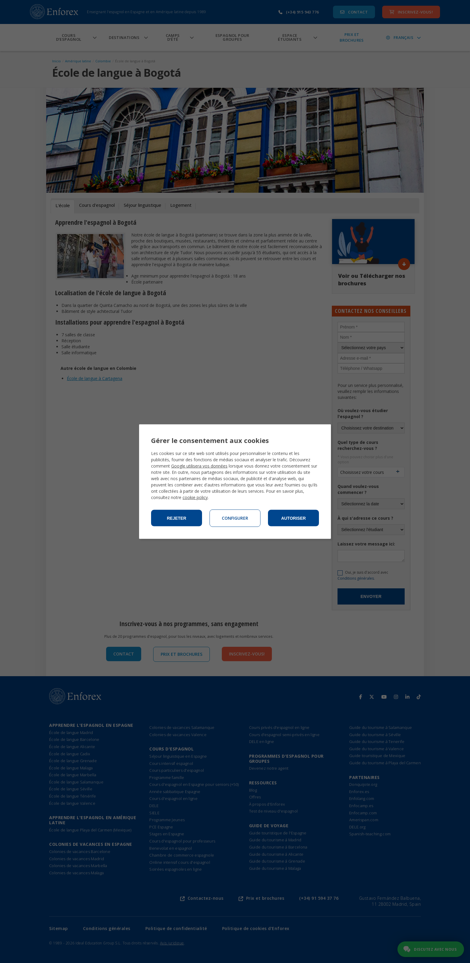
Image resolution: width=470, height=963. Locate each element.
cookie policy (195, 497)
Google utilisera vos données (199, 466)
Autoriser (293, 518)
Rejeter (176, 518)
